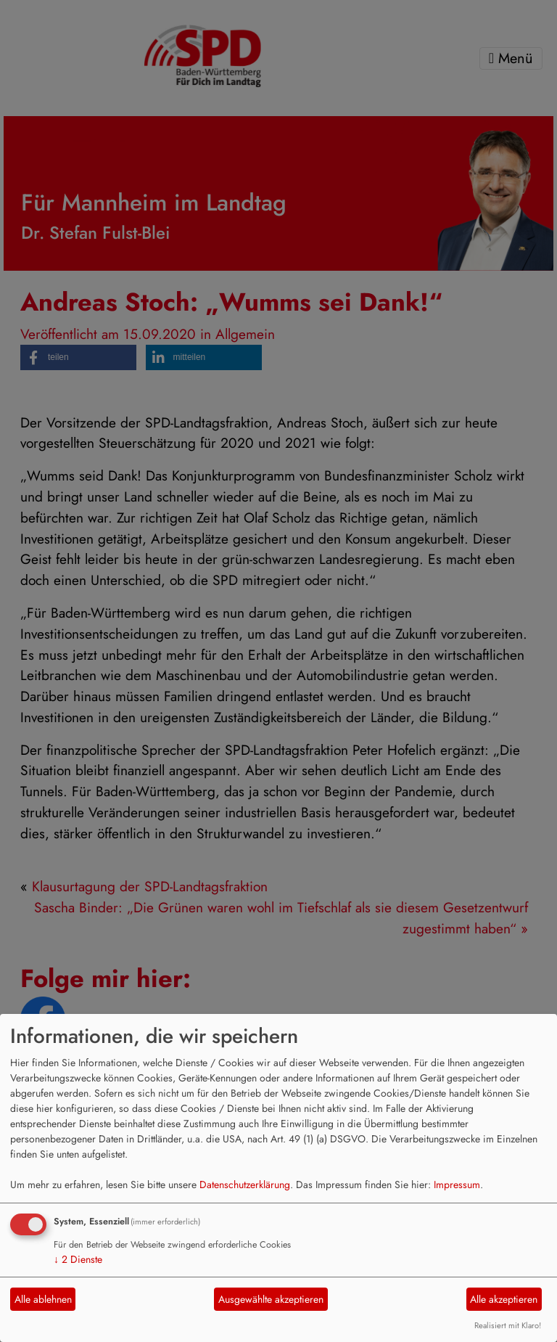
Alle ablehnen (43, 1299)
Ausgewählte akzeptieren (270, 1299)
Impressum (457, 1184)
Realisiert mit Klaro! (507, 1325)
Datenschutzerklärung (244, 1184)
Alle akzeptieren (503, 1299)
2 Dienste (78, 1259)
